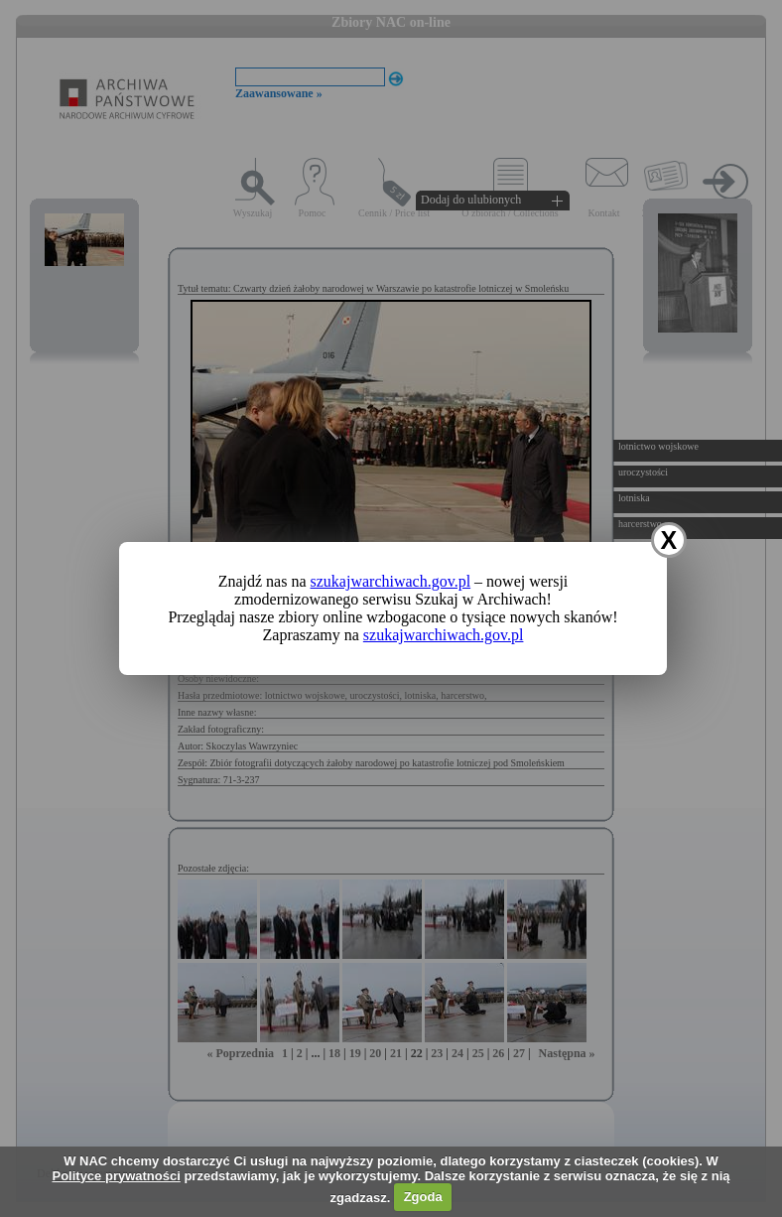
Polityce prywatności (116, 1175)
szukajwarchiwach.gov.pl (391, 581)
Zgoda (423, 1196)
